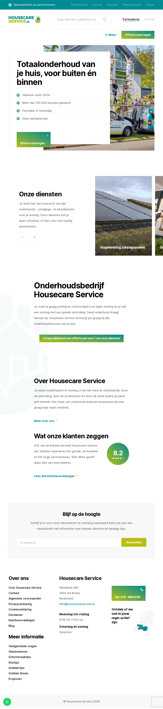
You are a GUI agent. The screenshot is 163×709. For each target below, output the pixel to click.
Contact (150, 4)
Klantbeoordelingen (22, 621)
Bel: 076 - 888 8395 (128, 598)
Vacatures (112, 4)
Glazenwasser (18, 652)
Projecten (15, 679)
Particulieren (131, 19)
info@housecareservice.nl (77, 605)
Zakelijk (149, 19)
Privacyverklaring (20, 605)
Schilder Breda (18, 674)
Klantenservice (79, 4)
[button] (23, 238)
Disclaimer (16, 616)
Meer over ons (44, 421)
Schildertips (17, 669)
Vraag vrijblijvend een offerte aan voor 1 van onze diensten (81, 339)
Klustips (14, 663)
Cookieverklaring (20, 610)
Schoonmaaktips (20, 658)
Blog (11, 626)
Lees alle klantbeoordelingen (54, 477)
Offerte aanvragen (138, 34)
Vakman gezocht (132, 4)
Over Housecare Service (25, 588)
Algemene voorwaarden (25, 599)
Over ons (97, 4)
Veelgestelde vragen (23, 647)
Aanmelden (133, 544)
